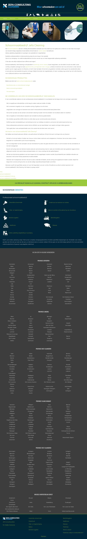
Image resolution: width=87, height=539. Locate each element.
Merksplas (68, 286)
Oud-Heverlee (49, 428)
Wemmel (49, 437)
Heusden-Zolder (12, 327)
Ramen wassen (67, 529)
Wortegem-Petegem (49, 388)
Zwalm (31, 393)
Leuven (68, 422)
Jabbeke (12, 464)
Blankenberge (31, 453)
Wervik (31, 482)
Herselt (49, 277)
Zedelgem (31, 484)
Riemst (68, 336)
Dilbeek (12, 411)
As (30, 316)
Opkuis (30, 527)
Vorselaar (49, 299)
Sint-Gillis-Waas (68, 380)
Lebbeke (68, 369)
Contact (35, 18)
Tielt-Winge (31, 435)
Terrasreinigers (10, 91)
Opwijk (31, 428)
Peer (49, 336)
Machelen (49, 426)
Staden (68, 477)
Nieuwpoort (31, 473)
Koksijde (68, 464)
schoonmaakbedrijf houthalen (8, 178)
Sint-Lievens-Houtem (30, 382)
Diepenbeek (68, 318)
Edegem (12, 273)
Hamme (49, 364)
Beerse (31, 266)
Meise (68, 426)
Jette (30, 502)
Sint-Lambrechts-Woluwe (12, 509)
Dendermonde (49, 358)
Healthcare (9, 225)
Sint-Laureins (12, 382)
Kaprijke (31, 366)
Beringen (49, 316)
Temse (12, 386)
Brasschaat (12, 270)
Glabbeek (12, 413)
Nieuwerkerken (49, 334)
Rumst (12, 294)
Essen (30, 273)
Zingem (31, 390)
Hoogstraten (68, 277)
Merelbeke (68, 375)
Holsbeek (30, 417)
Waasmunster (49, 386)
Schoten (31, 297)
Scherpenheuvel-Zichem (68, 431)
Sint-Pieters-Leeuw (31, 433)
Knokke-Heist (30, 464)
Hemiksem (68, 275)
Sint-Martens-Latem (49, 382)
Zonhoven (31, 340)
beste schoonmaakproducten (24, 81)
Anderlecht (12, 498)
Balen (12, 266)
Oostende (49, 473)
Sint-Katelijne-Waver (68, 297)
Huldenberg (49, 417)
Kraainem (12, 422)
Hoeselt (31, 327)
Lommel (12, 332)
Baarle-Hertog (68, 264)
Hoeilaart (12, 417)
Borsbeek (68, 268)
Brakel (30, 356)
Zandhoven (31, 303)
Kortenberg (68, 420)
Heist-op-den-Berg (49, 275)
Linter (49, 424)
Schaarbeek (12, 504)
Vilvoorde (30, 437)
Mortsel (31, 288)
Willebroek (49, 301)
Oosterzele (12, 380)
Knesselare (68, 366)
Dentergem (12, 458)
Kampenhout (68, 417)
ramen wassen (42, 51)
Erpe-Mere (31, 360)
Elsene (49, 498)
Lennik (49, 422)
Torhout (31, 479)
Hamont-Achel (49, 323)
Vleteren (68, 479)
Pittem (49, 475)
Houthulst (49, 460)
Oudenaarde (30, 380)
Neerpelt (30, 334)
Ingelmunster (49, 462)
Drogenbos (31, 411)
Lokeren (68, 371)
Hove (12, 279)
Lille (12, 284)
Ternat (68, 433)
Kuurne (49, 466)
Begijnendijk (12, 407)
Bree (49, 318)
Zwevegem (12, 486)
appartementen (29, 66)
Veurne (49, 479)
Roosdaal (30, 431)
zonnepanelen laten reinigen (42, 66)
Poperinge (68, 475)
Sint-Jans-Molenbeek (49, 506)
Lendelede (31, 469)
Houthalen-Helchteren (49, 327)
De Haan (30, 455)
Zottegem (68, 390)
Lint (31, 284)
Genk (30, 321)
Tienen (49, 435)
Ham (30, 323)
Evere (12, 500)
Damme (12, 455)
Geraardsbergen (12, 364)
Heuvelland (12, 460)
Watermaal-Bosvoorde (68, 511)
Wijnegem (31, 301)
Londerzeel (12, 426)
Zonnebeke (49, 484)
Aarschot (12, 404)
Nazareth (30, 377)
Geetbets (68, 411)
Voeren (68, 338)
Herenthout (31, 277)
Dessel (49, 270)
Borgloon (30, 318)
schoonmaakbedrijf (5, 174)
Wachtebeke (68, 386)
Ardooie (49, 451)
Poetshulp (65, 527)
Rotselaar (49, 431)
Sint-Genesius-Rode (12, 433)
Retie (49, 292)
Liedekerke (12, 424)
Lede (12, 371)
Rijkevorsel (68, 292)
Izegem (68, 462)
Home (5, 18)
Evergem (49, 360)
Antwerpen (31, 264)
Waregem (12, 482)
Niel (49, 288)
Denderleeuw (30, 358)
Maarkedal (12, 375)
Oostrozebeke (12, 475)
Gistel (49, 458)
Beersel (68, 404)
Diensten (12, 18)
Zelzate (12, 390)
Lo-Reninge (68, 469)
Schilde (12, 297)
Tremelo (12, 437)
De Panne (49, 455)
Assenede (49, 353)
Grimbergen (49, 413)
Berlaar (49, 266)
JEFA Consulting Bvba (9, 522)
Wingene (12, 484)
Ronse (49, 380)
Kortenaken (49, 420)
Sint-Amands (49, 297)
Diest (68, 409)
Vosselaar (68, 299)
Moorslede (12, 473)
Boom (30, 268)
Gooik (30, 413)
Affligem (30, 404)
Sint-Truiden (12, 338)
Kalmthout (49, 279)
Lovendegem (12, 373)
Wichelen (30, 388)
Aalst (12, 353)
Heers (30, 325)
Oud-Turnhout (31, 290)
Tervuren (12, 435)
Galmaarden (49, 411)
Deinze (12, 358)
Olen (12, 290)
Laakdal (49, 281)
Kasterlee (12, 281)
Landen (31, 422)
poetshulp (36, 64)
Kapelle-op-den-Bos (12, 420)
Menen (12, 471)
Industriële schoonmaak (12, 202)
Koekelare (49, 464)
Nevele (49, 377)
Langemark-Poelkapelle (68, 466)
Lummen (30, 332)
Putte (49, 290)
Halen (12, 323)
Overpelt (30, 336)
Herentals (12, 277)
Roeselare (12, 477)
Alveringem (12, 451)
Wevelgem (49, 482)
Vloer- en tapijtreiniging (12, 210)
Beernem (12, 453)
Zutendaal (49, 340)
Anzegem (30, 451)
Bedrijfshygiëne (51, 217)
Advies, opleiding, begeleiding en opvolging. (18, 233)
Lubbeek (30, 426)
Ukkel (30, 511)
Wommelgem (68, 301)
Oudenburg (31, 475)
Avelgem (68, 451)
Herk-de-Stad (49, 325)
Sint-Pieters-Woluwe (12, 511)
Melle (49, 375)
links (1, 171)
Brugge (68, 453)
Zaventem (12, 439)
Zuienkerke (68, 484)
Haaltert (31, 364)
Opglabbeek (12, 336)
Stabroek (12, 299)
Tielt (12, 479)
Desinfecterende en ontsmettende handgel (18, 85)
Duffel (68, 270)
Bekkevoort (31, 407)
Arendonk (49, 264)
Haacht (68, 413)
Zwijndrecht (68, 303)
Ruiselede (30, 477)
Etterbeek (68, 498)
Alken (12, 316)
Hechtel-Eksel (12, 325)
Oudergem (68, 502)
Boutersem (49, 409)
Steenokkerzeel (49, 433)
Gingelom (49, 321)
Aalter (30, 353)
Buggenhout (49, 356)
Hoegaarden (68, 415)
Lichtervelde (49, 469)
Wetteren (12, 388)
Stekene (12, 384)
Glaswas (50, 225)
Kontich (31, 281)
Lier (68, 281)
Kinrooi (12, 329)
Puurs (68, 290)
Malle (12, 286)
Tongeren (49, 338)
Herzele (68, 364)
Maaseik (49, 332)
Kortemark (12, 466)
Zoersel (49, 303)
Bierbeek (12, 409)
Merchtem (12, 428)
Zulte (12, 393)
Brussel (31, 498)
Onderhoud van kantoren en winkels (56, 202)
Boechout (68, 266)
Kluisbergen (49, 366)
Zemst (30, 439)
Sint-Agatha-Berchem (12, 506)
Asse (49, 404)
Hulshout (30, 279)
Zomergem (49, 390)
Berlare (68, 353)
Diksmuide (31, 458)
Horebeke (12, 366)
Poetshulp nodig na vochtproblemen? (73, 532)
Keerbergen (31, 420)
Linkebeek (31, 424)
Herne (49, 415)
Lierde (30, 371)
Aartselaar (12, 264)
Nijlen (68, 288)
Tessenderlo (31, 338)
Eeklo (12, 360)
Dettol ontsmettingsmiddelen (14, 88)
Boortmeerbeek (31, 409)
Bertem (49, 407)
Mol (12, 288)
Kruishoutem (30, 369)
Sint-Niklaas (68, 382)
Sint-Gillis (30, 506)
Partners (43, 536)
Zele (68, 388)
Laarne (49, 369)
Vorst (49, 511)
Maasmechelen (68, 332)
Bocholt (12, 318)
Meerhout (49, 286)
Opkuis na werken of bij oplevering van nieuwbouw (60, 210)
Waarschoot (31, 386)
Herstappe (68, 325)
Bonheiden (12, 268)
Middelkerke (68, 471)
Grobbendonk (30, 275)
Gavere (68, 360)
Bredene (49, 453)
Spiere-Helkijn (49, 477)
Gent (12, 362)
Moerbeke (12, 377)
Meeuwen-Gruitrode (12, 334)
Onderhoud (32, 521)
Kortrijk (31, 466)
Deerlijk (68, 455)
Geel (12, 275)
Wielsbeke (68, 482)
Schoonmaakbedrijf (24, 18)
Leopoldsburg (68, 329)
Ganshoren (12, 502)
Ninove (68, 377)
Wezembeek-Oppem (68, 437)
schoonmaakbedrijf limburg (7, 176)
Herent (31, 415)
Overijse (68, 428)
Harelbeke (68, 458)
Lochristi (49, 371)
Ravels (31, 292)
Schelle (31, 294)
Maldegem (31, 375)
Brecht (31, 270)
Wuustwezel (12, 303)
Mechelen (30, 286)
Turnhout (30, 299)
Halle (12, 415)
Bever (68, 407)
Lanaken (49, 329)
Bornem (49, 268)
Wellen (12, 340)
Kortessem (31, 329)
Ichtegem (12, 462)
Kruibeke (12, 369)
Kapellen (68, 279)
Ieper (30, 462)
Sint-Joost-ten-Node (68, 506)
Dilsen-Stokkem (12, 321)
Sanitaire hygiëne (10, 217)
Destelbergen (68, 358)
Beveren (12, 356)
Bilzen (68, 316)
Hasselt (68, 323)
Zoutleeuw (49, 439)
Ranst (12, 292)
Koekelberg (49, 502)
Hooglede (30, 460)
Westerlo (12, 301)
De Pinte (68, 356)
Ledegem (12, 469)
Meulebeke (49, 471)
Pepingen (12, 431)
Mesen (31, 471)
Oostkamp (68, 473)
